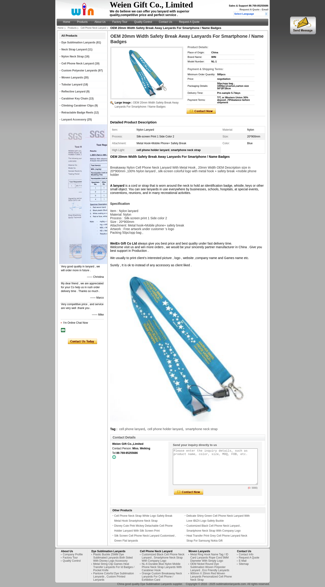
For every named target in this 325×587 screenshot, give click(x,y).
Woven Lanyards (72, 77)
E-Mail (242, 560)
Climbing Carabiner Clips (77, 105)
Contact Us (165, 22)
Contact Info (246, 554)
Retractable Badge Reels (77, 112)
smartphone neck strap (202, 429)
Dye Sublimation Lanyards (78, 42)
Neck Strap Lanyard (74, 49)
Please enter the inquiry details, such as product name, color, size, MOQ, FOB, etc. (215, 466)
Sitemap (244, 564)
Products (82, 22)
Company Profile (73, 554)
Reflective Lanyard (73, 91)
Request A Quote (249, 9)
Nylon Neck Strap (72, 56)
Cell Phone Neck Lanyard (93, 28)
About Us (99, 22)
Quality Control (143, 22)
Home (66, 22)
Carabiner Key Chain (74, 98)
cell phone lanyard (132, 429)
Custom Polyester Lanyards (79, 70)
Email (265, 9)
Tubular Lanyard (71, 84)
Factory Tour (119, 22)
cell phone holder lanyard (165, 429)
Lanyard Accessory (73, 119)
